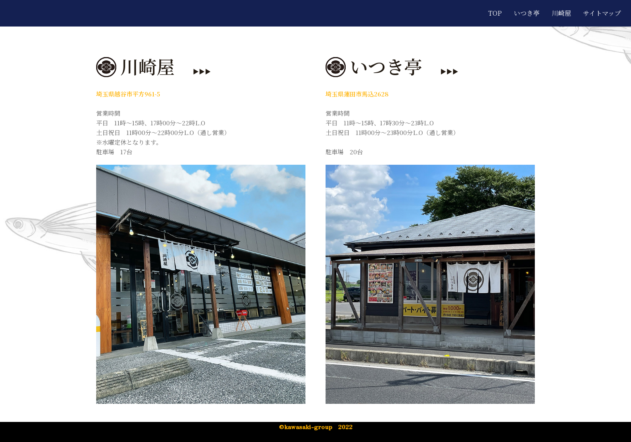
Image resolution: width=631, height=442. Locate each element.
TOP (495, 13)
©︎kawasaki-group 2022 (316, 426)
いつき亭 (527, 13)
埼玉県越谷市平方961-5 (128, 94)
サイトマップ (602, 13)
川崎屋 (561, 13)
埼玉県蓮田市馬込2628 (357, 94)
